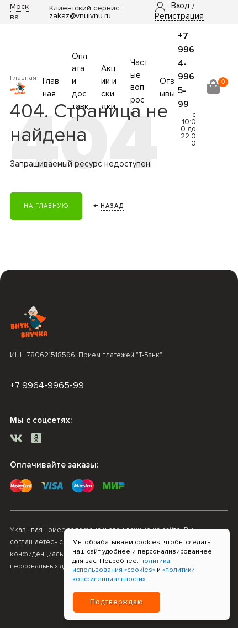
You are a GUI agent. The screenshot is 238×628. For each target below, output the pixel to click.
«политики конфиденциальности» (133, 574)
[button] (180, 6)
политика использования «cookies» (121, 566)
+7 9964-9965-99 (47, 385)
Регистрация (179, 16)
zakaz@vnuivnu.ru (80, 15)
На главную (46, 206)
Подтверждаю (117, 602)
